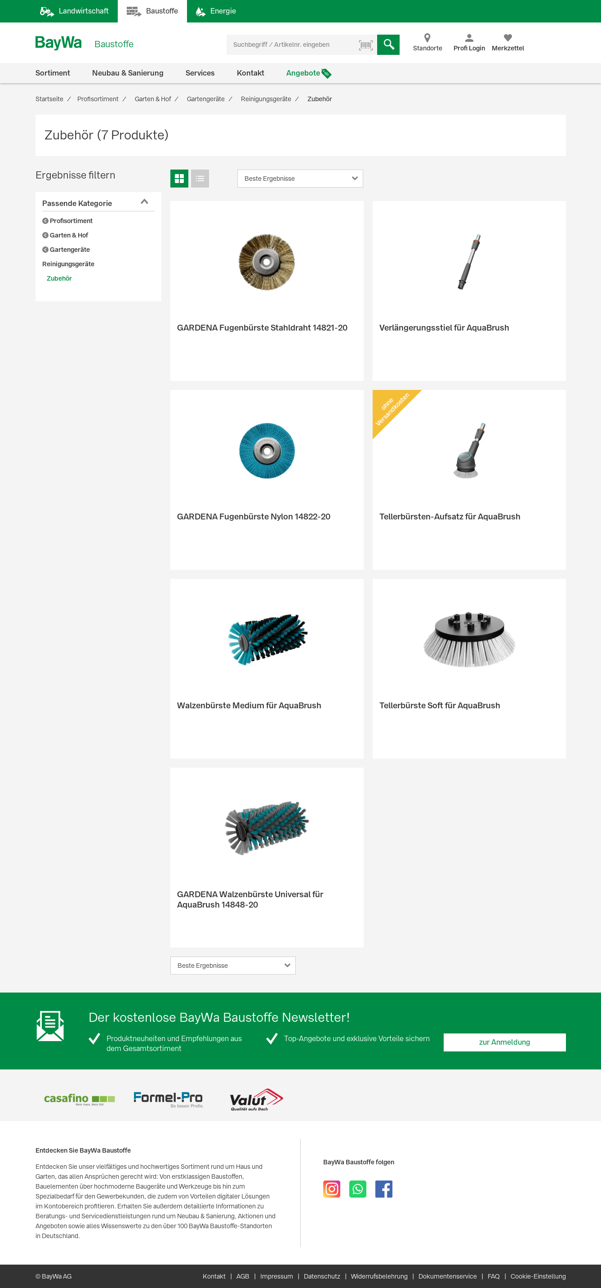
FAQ (494, 1276)
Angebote (303, 73)
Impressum (276, 1276)
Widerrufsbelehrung (379, 1276)
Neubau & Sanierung (128, 73)
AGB (242, 1276)
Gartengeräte (66, 250)
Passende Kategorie (77, 203)
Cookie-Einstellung (538, 1276)
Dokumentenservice (447, 1276)
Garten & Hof (65, 235)
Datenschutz (322, 1276)
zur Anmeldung (504, 1042)
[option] (80, 1099)
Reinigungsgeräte (68, 264)
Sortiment (53, 73)
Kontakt (250, 73)
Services (200, 73)
